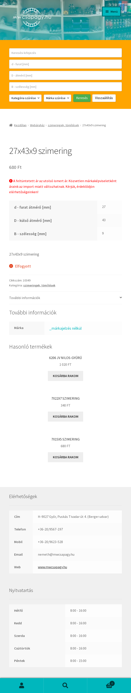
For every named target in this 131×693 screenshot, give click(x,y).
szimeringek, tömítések (63, 125)
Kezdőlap (20, 125)
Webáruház (37, 125)
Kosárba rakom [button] (65, 376)
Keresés (65, 685)
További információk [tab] (24, 298)
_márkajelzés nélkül (65, 328)
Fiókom (22, 685)
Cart (101, 682)
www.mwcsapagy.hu (52, 567)
